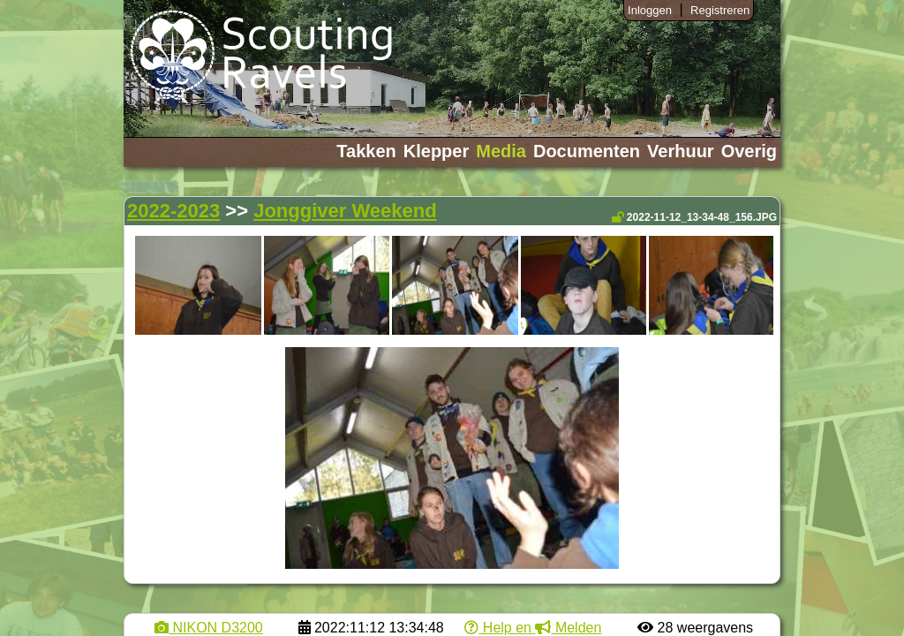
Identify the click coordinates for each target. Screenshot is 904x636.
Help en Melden (532, 627)
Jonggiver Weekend (344, 211)
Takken (366, 151)
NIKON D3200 (208, 627)
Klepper (436, 151)
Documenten (586, 151)
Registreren (720, 10)
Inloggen (650, 10)
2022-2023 (173, 211)
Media (501, 151)
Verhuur (680, 151)
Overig (749, 151)
